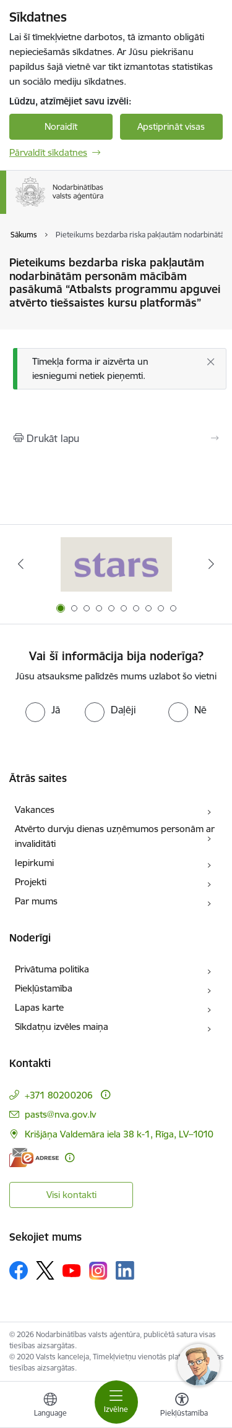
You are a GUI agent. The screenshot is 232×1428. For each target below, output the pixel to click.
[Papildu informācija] (105, 1094)
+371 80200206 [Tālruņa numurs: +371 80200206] (59, 1095)
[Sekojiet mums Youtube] (71, 1269)
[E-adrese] (34, 1157)
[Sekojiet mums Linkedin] (125, 1270)
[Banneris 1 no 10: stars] (116, 564)
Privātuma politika (52, 969)
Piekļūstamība (43, 988)
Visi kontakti (71, 1195)
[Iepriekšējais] (20, 564)
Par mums (36, 901)
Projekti (30, 882)
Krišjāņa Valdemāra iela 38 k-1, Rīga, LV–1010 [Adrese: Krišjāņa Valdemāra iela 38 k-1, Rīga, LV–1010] (119, 1134)
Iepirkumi (34, 863)
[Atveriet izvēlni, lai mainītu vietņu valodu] (50, 1406)
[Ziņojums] (119, 368)
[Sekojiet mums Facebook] (18, 1270)
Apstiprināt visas (171, 126)
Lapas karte (39, 1007)
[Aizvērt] (211, 361)
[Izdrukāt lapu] (116, 438)
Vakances (34, 809)
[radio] (42, 709)
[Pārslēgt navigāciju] (116, 1402)
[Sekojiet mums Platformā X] (45, 1270)
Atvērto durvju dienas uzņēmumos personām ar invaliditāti (115, 836)
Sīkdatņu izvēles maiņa (61, 1026)
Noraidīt (61, 126)
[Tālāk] (211, 564)
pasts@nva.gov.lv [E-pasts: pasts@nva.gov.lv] (60, 1114)
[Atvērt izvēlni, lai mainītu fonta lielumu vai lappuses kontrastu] (182, 1406)
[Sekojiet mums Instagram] (98, 1271)
